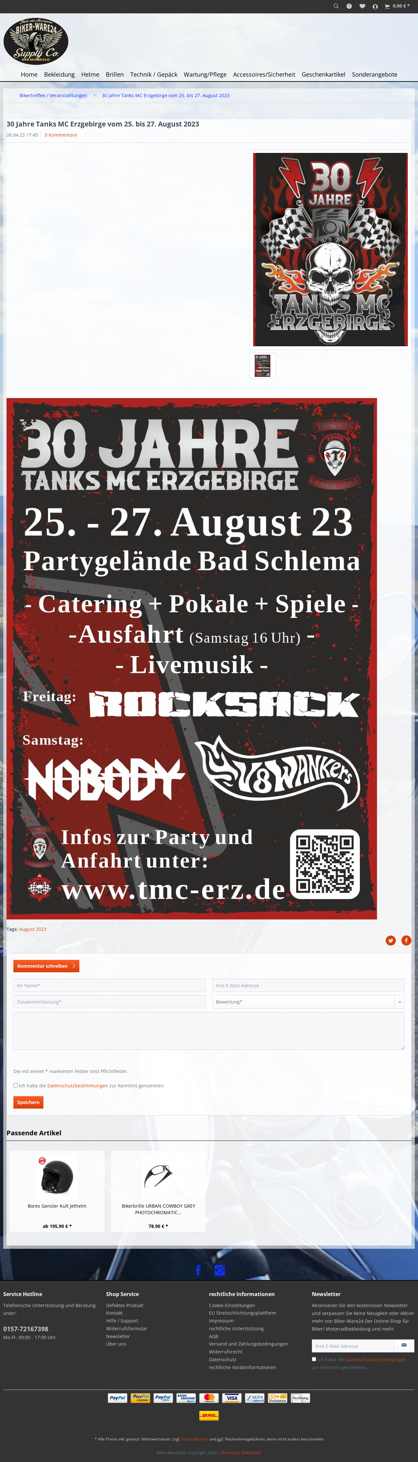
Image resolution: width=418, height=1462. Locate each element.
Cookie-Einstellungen (232, 1305)
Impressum (221, 1321)
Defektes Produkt (124, 1305)
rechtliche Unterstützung (236, 1328)
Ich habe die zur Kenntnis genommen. (92, 1085)
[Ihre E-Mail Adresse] (353, 1345)
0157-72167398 (25, 1329)
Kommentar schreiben (46, 965)
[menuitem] (336, 6)
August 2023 (32, 929)
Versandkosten (194, 1439)
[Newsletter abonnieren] (404, 1345)
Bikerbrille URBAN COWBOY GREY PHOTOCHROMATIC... (158, 1209)
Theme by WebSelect (241, 1452)
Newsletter (118, 1336)
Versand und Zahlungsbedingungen (248, 1344)
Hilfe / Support (122, 1321)
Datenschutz (222, 1359)
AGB (213, 1336)
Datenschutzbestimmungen (77, 1085)
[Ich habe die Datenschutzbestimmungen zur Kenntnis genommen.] (15, 1085)
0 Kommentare (61, 135)
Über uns (116, 1344)
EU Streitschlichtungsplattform (242, 1313)
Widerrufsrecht (225, 1352)
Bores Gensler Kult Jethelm (57, 1206)
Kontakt (114, 1313)
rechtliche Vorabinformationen (242, 1367)
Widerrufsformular (126, 1328)
